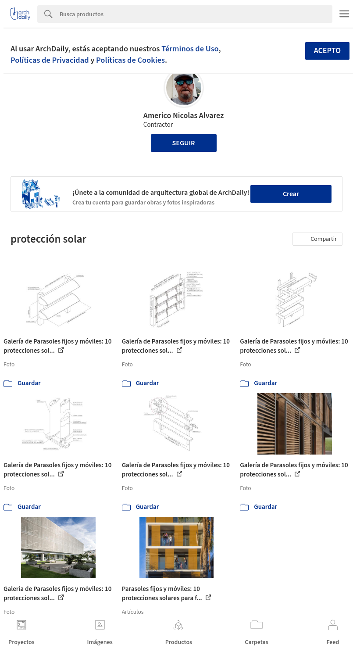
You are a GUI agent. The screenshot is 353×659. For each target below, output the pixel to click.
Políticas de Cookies (130, 60)
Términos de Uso (189, 48)
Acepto (327, 50)
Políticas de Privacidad (50, 60)
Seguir (183, 143)
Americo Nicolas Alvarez (183, 115)
